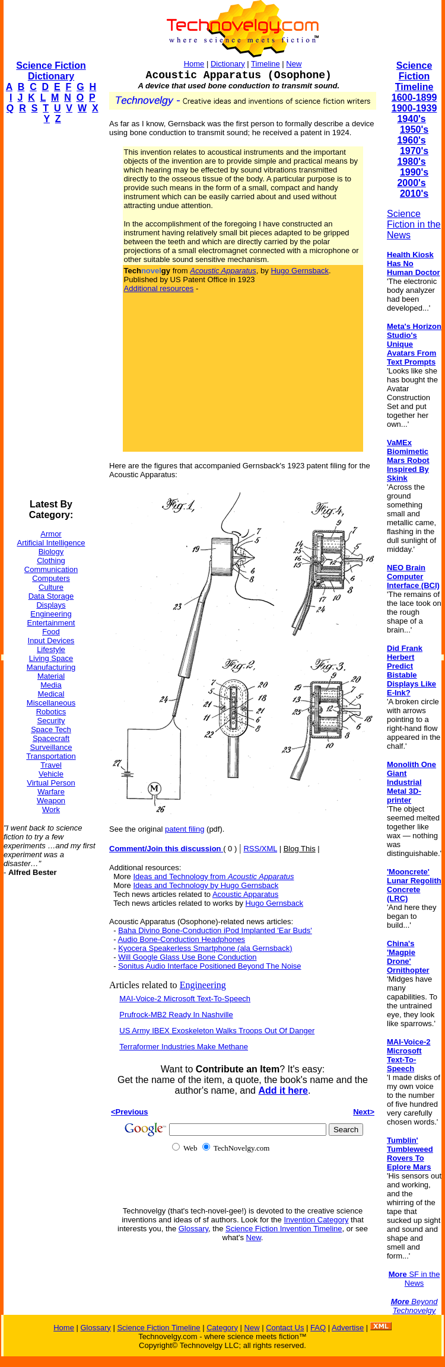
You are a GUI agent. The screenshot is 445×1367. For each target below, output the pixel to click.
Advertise (348, 1327)
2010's (414, 194)
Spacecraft (51, 738)
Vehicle (51, 773)
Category (222, 1327)
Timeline (265, 63)
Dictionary (228, 63)
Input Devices (51, 640)
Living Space (51, 658)
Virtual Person (51, 782)
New (293, 63)
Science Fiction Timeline (414, 76)
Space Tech (51, 729)
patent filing (185, 829)
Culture (51, 587)
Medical (51, 693)
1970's (414, 151)
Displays (50, 605)
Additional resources (159, 288)
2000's (411, 183)
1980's (411, 161)
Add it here (283, 1090)
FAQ (318, 1327)
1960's (411, 140)
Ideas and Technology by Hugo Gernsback (205, 885)
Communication (51, 569)
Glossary (193, 1228)
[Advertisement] (51, 312)
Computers (51, 578)
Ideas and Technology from (213, 876)
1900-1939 (414, 108)
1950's (414, 129)
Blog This (300, 848)
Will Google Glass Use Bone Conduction (187, 957)
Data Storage (51, 596)
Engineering (50, 613)
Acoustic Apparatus (245, 894)
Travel (51, 765)
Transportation (50, 756)
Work (51, 809)
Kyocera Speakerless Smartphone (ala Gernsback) (205, 948)
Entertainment (51, 622)
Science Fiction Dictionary (50, 70)
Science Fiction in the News (414, 224)
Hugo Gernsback (300, 270)
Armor (50, 533)
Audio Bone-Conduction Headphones (181, 939)
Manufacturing (51, 667)
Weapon (51, 800)
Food (51, 631)
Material (51, 676)
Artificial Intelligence (51, 542)
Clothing (51, 560)
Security (51, 720)
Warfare (51, 791)
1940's (411, 119)
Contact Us (285, 1327)
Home (194, 63)
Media (50, 685)
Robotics (51, 711)
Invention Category (316, 1219)
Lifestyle (51, 649)
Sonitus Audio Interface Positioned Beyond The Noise (209, 966)
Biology (51, 551)
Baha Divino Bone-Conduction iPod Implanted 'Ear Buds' (215, 930)
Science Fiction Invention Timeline (283, 1228)
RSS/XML (260, 848)
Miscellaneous (51, 702)
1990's (414, 172)
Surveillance (51, 747)
